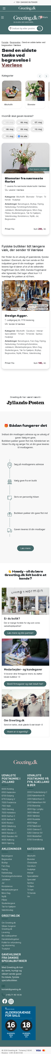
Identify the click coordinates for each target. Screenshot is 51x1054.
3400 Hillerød (33, 806)
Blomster (31, 853)
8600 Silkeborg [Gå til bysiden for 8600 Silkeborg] (9, 820)
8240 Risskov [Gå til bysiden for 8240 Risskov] (8, 817)
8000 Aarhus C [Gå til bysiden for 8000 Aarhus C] (8, 810)
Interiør (30, 867)
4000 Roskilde (33, 813)
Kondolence (7, 880)
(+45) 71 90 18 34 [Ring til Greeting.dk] (13, 989)
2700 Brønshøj (33, 800)
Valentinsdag (7, 904)
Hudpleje (31, 863)
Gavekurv (31, 860)
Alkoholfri (31, 850)
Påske (4, 894)
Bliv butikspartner (9, 930)
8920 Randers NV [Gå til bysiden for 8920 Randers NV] (10, 830)
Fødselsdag (7, 867)
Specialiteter (32, 870)
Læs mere (25, 542)
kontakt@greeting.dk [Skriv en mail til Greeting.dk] (11, 983)
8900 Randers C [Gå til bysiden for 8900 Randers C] (9, 827)
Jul (3, 877)
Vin (28, 890)
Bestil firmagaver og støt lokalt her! (25, 678)
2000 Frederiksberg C (37, 786)
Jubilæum (6, 874)
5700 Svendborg (35, 834)
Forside (5, 36)
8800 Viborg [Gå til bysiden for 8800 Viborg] (7, 824)
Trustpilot (6, 943)
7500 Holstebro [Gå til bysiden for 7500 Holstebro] (9, 807)
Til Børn (30, 880)
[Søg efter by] (39, 22)
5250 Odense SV (34, 827)
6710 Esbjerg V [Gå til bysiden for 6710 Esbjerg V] (8, 793)
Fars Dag (6, 860)
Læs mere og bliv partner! (20, 627)
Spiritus (30, 877)
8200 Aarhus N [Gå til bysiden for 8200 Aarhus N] (8, 813)
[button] (2, 12)
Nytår (4, 890)
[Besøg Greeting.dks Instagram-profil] (11, 995)
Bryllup (5, 857)
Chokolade (32, 857)
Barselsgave (7, 850)
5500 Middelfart (34, 830)
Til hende (31, 887)
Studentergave (8, 897)
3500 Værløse (33, 810)
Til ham (30, 884)
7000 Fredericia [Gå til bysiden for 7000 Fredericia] (9, 796)
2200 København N (35, 790)
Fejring (5, 863)
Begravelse (15, 36)
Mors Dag (6, 887)
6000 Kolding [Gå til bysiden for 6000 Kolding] (8, 783)
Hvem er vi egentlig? (17, 725)
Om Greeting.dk (9, 917)
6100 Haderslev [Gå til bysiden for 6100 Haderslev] (9, 786)
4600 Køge (32, 817)
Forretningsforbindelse (12, 870)
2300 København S (35, 793)
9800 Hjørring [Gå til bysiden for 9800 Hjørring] (8, 837)
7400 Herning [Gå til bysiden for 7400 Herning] (8, 803)
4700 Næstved (34, 820)
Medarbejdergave (10, 884)
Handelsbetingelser (10, 933)
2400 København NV (36, 796)
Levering (6, 926)
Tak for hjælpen (9, 901)
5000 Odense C (34, 823)
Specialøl (31, 874)
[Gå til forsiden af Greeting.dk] (25, 14)
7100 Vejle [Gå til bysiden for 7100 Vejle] (6, 800)
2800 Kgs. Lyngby (35, 803)
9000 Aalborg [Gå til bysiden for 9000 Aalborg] (8, 834)
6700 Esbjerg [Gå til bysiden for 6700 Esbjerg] (8, 790)
